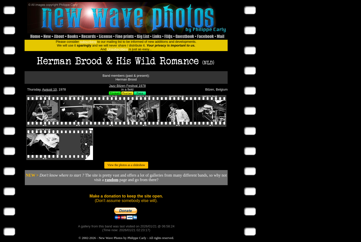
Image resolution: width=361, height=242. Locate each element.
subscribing (88, 42)
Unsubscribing (117, 49)
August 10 (49, 89)
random (111, 180)
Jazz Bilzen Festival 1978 (127, 86)
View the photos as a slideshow (126, 165)
